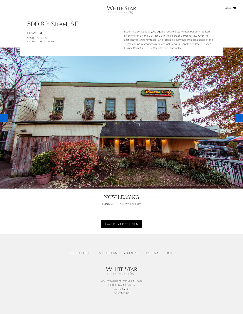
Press (169, 253)
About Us (130, 253)
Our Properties (80, 253)
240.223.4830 (121, 289)
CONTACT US (122, 293)
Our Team (151, 253)
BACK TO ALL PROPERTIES (121, 223)
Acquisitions (108, 253)
